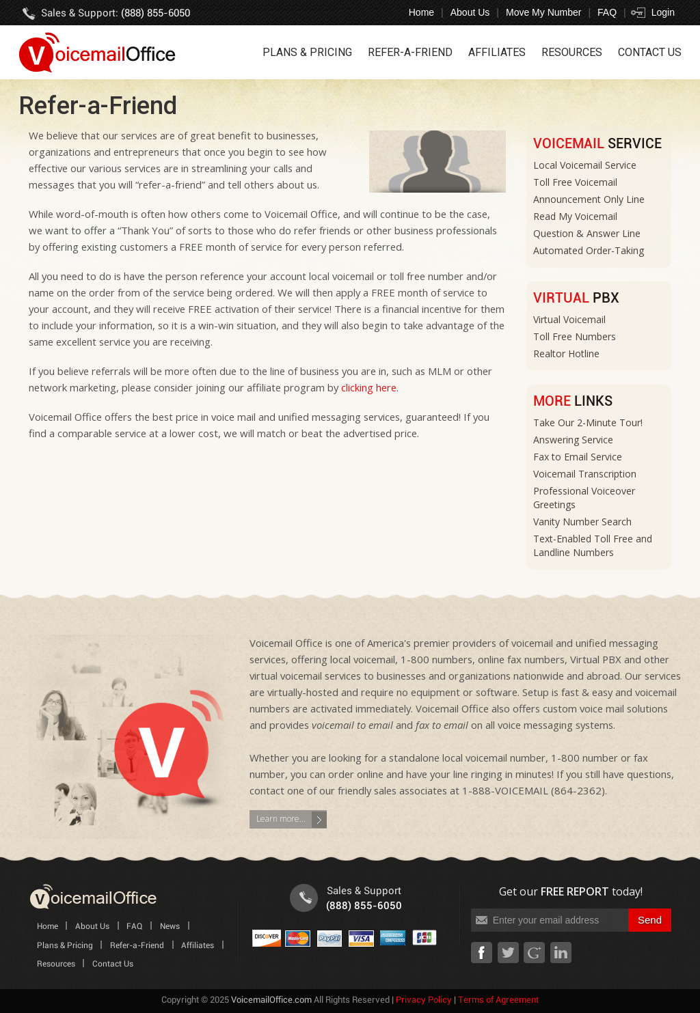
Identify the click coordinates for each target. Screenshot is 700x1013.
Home (421, 12)
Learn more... (281, 818)
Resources (571, 52)
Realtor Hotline (566, 353)
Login (663, 12)
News (170, 926)
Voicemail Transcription (584, 473)
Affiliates (497, 52)
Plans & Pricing (307, 52)
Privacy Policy (424, 1000)
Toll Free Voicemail (575, 182)
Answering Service (573, 439)
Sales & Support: (115, 13)
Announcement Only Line (589, 199)
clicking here (368, 387)
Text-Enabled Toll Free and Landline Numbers (592, 545)
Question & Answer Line (587, 233)
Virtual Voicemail (569, 319)
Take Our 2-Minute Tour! (588, 422)
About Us (470, 12)
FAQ (607, 12)
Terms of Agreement (498, 1000)
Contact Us (650, 52)
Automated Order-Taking (588, 250)
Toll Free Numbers (574, 336)
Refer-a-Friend (410, 52)
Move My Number (543, 12)
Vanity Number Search (582, 521)
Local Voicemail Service (584, 164)
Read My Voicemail (575, 216)
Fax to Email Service (577, 456)
